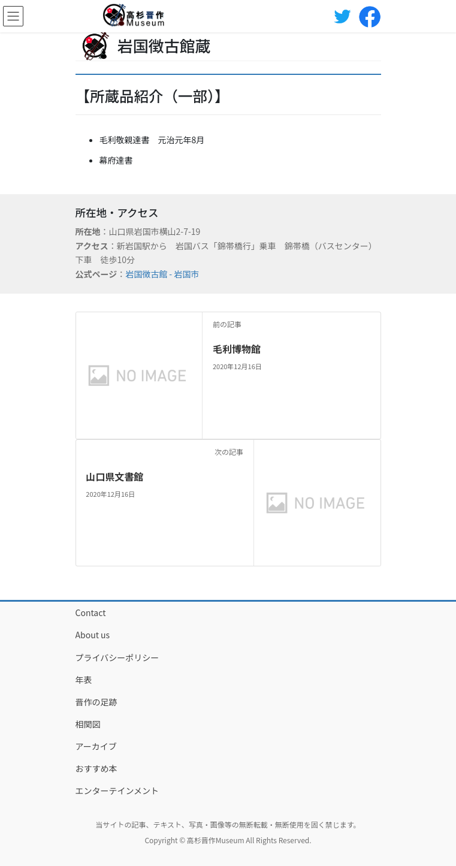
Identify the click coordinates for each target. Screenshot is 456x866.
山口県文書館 (114, 476)
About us (93, 635)
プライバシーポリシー (117, 657)
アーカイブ (96, 746)
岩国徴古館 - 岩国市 (162, 274)
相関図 (88, 724)
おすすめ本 (96, 768)
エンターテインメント (117, 790)
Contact (91, 612)
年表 (84, 680)
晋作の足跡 (96, 702)
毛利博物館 (237, 349)
